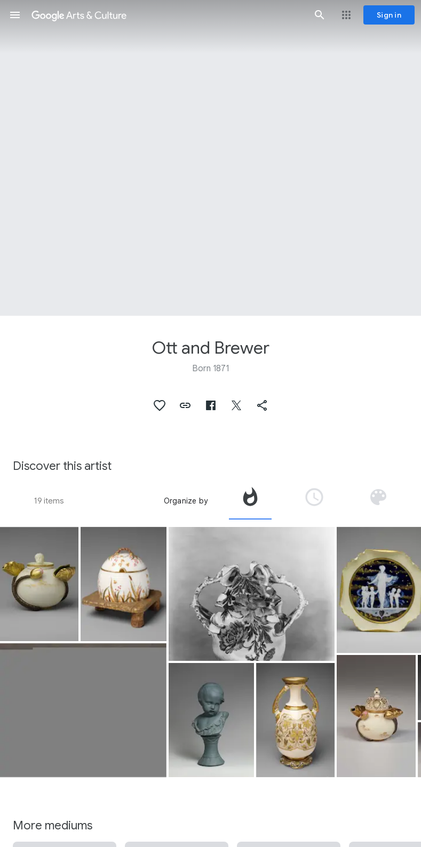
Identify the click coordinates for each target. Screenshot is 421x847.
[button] (15, 15)
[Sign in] (389, 15)
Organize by (186, 501)
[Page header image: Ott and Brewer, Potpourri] (210, 158)
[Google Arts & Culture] (167, 15)
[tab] (250, 501)
